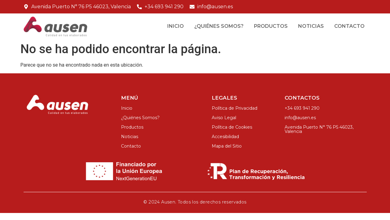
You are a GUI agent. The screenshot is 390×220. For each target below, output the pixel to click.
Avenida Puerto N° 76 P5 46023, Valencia (319, 129)
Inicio (175, 26)
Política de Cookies (232, 127)
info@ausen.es (300, 117)
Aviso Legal (224, 117)
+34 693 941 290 (302, 108)
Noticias (311, 26)
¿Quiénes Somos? (219, 26)
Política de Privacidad (234, 108)
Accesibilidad (225, 136)
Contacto (349, 26)
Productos (271, 26)
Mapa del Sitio (227, 146)
